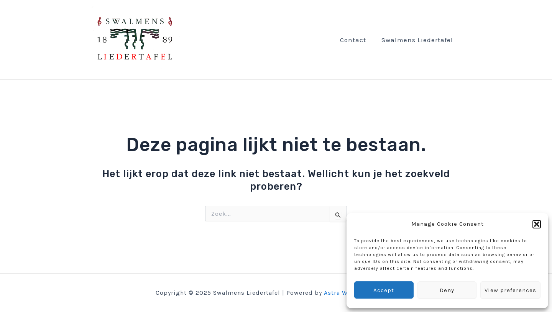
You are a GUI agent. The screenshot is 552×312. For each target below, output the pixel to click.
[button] (536, 224)
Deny (447, 290)
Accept (383, 290)
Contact (353, 40)
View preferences (510, 290)
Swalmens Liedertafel (417, 40)
